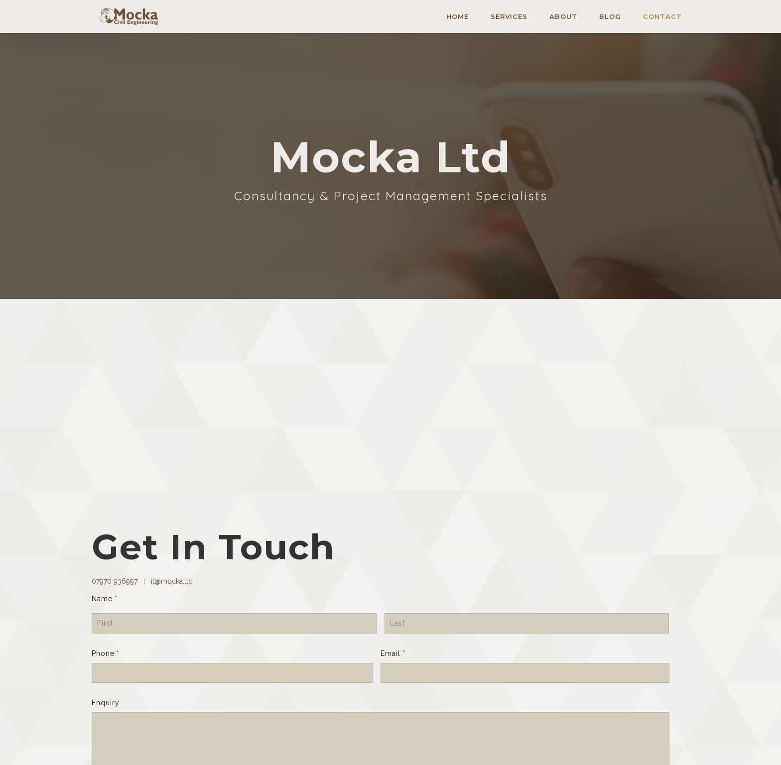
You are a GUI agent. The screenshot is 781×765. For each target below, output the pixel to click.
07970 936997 (115, 581)
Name (105, 599)
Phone (106, 653)
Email (393, 653)
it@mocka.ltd (171, 581)
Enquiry (106, 703)
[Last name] (527, 623)
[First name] (234, 623)
